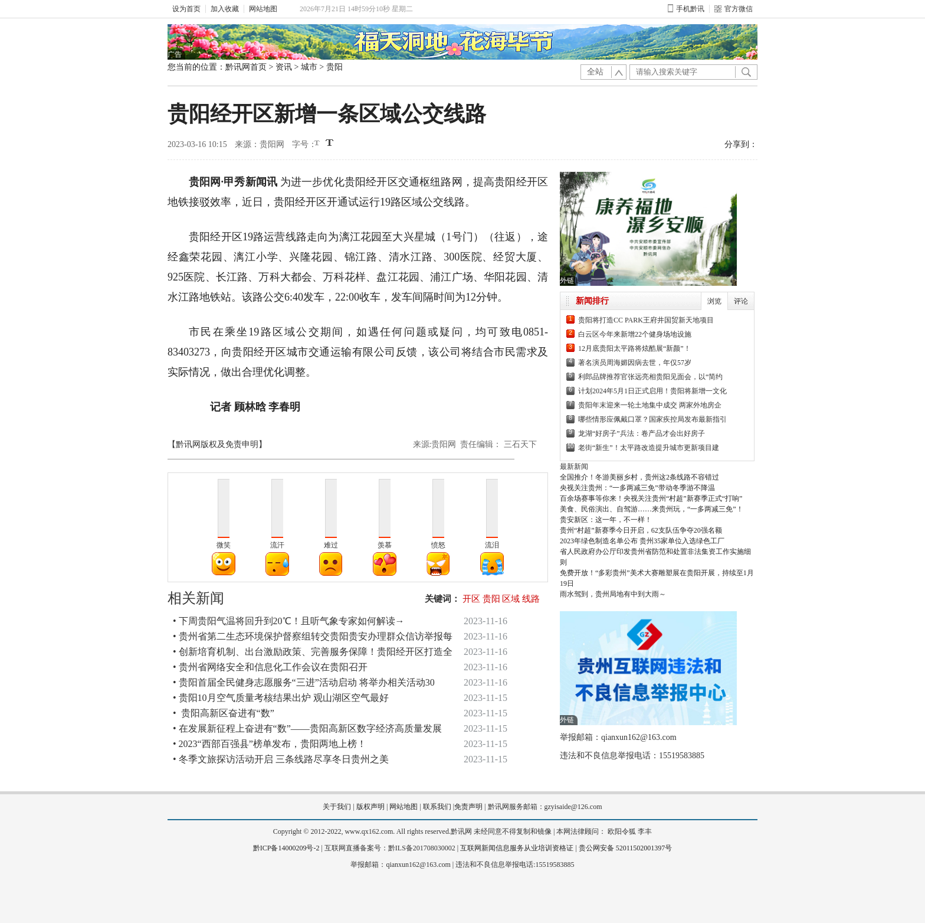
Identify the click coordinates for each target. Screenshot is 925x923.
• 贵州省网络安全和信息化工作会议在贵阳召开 (270, 667)
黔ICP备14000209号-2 (286, 848)
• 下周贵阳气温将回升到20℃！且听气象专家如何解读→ (289, 621)
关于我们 (337, 807)
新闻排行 (592, 300)
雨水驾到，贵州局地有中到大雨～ (613, 594)
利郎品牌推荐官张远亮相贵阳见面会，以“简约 (650, 377)
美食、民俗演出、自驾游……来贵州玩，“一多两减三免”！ (651, 509)
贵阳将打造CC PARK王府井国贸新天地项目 (646, 320)
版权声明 (370, 807)
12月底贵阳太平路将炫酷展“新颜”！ (634, 348)
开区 (471, 599)
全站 (595, 71)
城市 (309, 67)
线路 (531, 599)
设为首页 (186, 9)
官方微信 (733, 9)
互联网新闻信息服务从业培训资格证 (516, 848)
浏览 (714, 301)
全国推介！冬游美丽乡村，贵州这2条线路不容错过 (639, 477)
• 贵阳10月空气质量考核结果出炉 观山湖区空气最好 (281, 698)
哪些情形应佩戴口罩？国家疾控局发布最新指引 (652, 419)
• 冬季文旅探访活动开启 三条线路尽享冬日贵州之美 (281, 759)
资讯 (283, 67)
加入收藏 (225, 9)
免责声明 (468, 807)
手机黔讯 (686, 9)
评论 (741, 301)
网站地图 (263, 9)
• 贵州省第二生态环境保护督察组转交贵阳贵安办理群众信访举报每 (312, 636)
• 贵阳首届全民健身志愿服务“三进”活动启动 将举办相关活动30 (304, 682)
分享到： (740, 144)
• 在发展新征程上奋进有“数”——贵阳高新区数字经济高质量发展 (307, 728)
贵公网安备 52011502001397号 (626, 848)
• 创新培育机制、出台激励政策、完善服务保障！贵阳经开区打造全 (312, 652)
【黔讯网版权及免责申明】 (217, 444)
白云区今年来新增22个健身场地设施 (634, 334)
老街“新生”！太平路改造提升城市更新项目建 (648, 447)
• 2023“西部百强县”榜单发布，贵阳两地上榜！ (269, 744)
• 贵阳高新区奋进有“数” (223, 713)
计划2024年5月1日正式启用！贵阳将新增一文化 (652, 391)
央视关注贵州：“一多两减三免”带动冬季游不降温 (637, 488)
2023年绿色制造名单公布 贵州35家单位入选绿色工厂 (642, 541)
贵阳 (334, 67)
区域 (511, 599)
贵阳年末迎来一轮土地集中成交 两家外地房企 (649, 405)
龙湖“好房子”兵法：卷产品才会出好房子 (641, 433)
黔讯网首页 (246, 67)
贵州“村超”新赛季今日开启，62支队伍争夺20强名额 (641, 530)
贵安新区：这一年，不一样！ (606, 520)
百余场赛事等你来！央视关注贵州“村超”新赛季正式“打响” (651, 498)
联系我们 (437, 807)
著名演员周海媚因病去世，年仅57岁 (634, 362)
